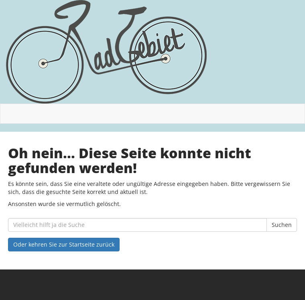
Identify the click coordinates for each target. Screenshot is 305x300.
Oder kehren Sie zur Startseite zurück (63, 244)
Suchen (282, 225)
